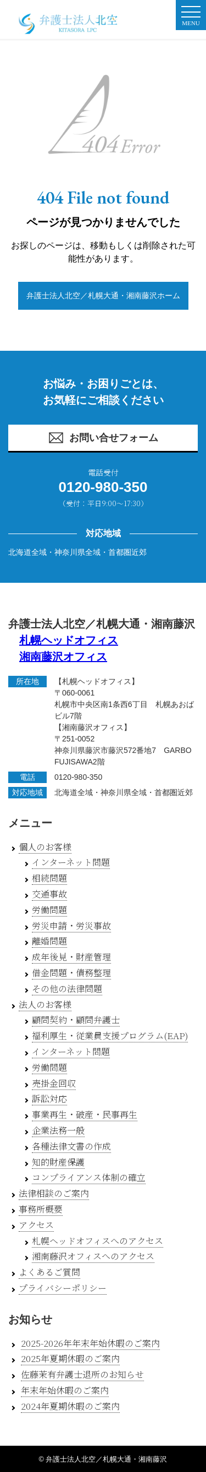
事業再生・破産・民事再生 (84, 1114)
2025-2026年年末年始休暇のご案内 (90, 1343)
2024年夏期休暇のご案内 (70, 1406)
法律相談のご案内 (54, 1193)
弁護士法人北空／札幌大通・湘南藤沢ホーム (103, 295)
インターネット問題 (71, 862)
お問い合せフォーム (103, 438)
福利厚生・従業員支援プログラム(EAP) (110, 1035)
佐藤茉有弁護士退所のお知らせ (82, 1374)
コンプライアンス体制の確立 (89, 1177)
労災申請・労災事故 (71, 925)
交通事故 (49, 894)
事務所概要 (41, 1209)
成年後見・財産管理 (71, 957)
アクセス (36, 1225)
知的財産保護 (58, 1162)
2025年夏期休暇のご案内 (70, 1358)
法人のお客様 (45, 1004)
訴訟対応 (49, 1098)
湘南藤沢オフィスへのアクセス (93, 1256)
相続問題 (49, 878)
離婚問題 (49, 941)
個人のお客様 (45, 847)
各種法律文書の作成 (71, 1146)
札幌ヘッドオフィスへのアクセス (97, 1241)
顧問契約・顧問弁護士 (76, 1019)
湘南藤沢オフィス (63, 657)
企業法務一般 (58, 1130)
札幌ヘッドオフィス (68, 640)
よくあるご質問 (49, 1272)
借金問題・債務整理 (71, 972)
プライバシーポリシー (63, 1288)
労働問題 (49, 909)
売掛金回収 (54, 1083)
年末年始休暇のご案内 (65, 1390)
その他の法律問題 (67, 988)
